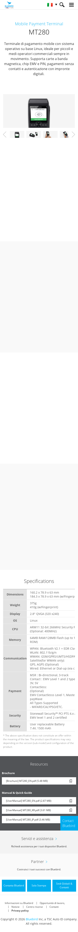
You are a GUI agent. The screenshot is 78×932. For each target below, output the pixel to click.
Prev (4, 134)
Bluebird (32, 919)
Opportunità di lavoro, (52, 903)
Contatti (54, 907)
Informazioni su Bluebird (19, 903)
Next (73, 134)
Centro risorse (34, 907)
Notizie (15, 907)
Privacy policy (20, 910)
